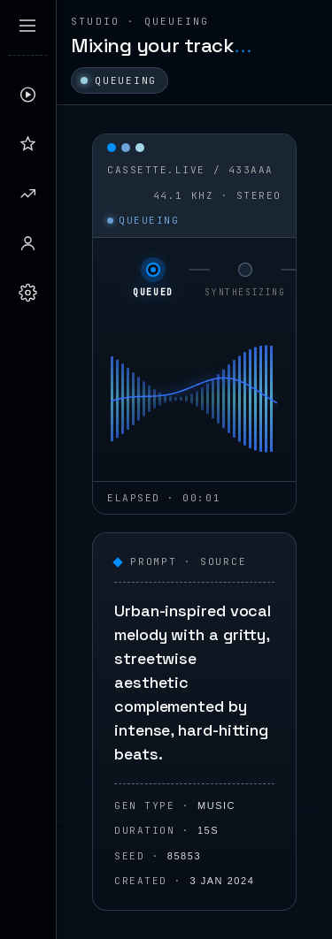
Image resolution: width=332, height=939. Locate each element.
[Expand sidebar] (27, 25)
